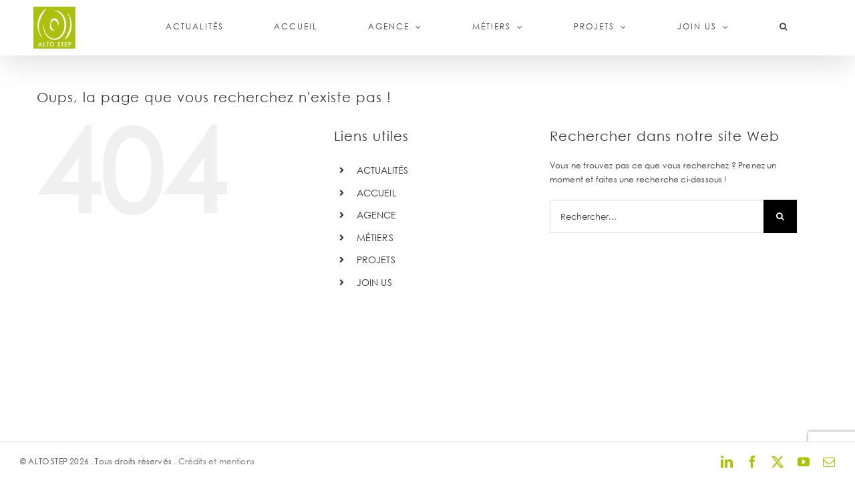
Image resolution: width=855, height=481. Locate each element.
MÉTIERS (375, 237)
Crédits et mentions (216, 461)
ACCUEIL (376, 192)
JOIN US (374, 282)
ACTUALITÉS (383, 170)
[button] (801, 26)
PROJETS (376, 259)
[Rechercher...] (656, 216)
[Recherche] (780, 216)
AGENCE (377, 214)
